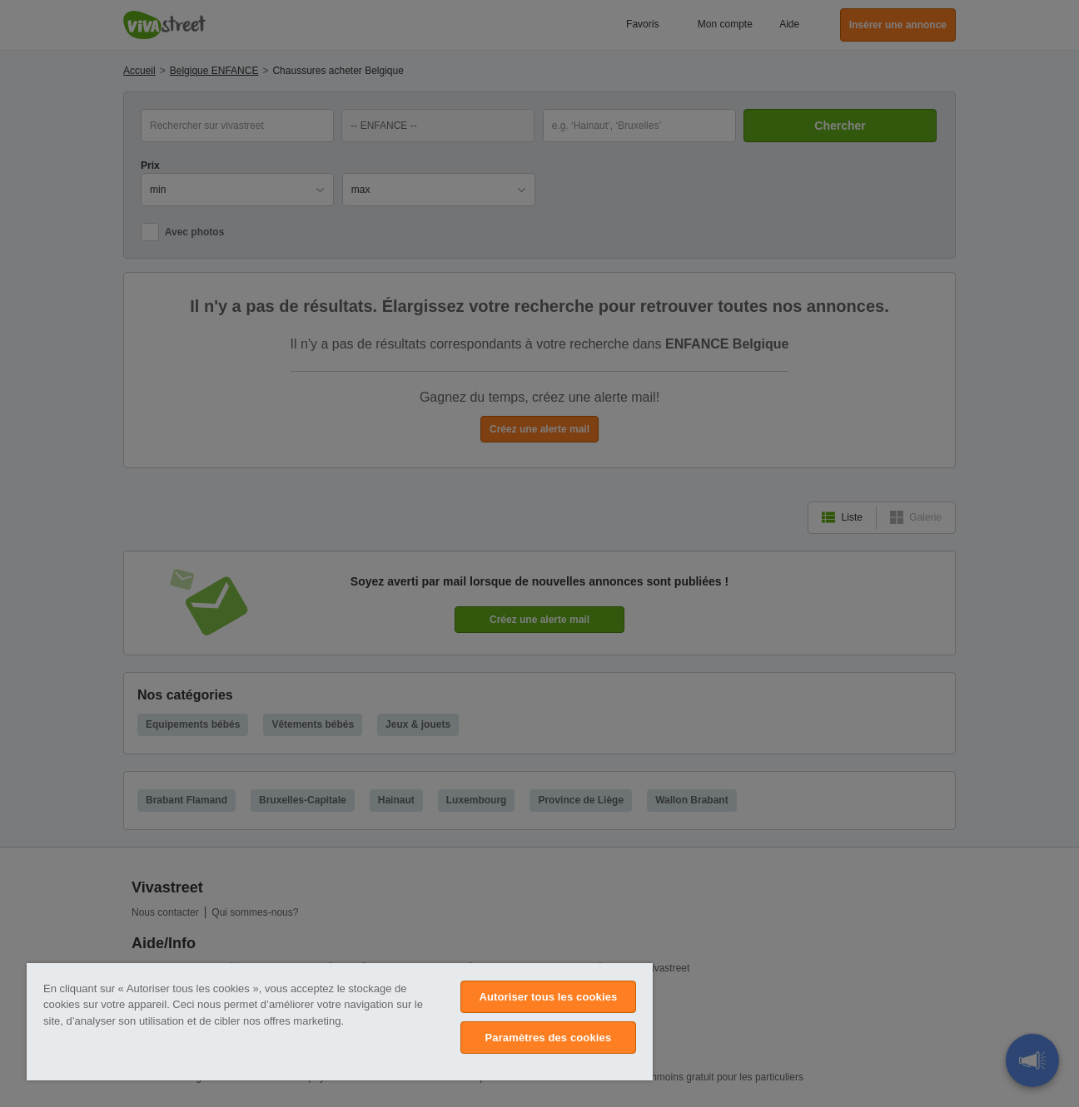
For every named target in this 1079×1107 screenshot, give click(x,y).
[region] (340, 1021)
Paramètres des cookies (548, 1037)
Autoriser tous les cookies (548, 997)
